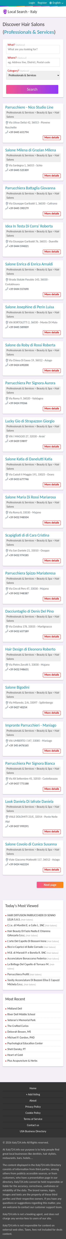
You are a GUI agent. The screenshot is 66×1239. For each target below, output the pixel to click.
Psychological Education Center (25, 1043)
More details (51, 137)
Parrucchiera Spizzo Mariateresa (30, 573)
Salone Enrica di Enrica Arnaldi (29, 264)
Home (33, 1088)
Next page (50, 885)
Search (32, 89)
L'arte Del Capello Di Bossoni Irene (33, 941)
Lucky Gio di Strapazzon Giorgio (29, 421)
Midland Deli (14, 1008)
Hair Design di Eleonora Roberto (30, 649)
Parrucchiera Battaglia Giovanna (30, 188)
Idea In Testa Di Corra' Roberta (29, 226)
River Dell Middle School (21, 1014)
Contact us (33, 1125)
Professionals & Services (29, 32)
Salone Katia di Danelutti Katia (28, 459)
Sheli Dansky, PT (16, 1049)
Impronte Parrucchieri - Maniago (30, 725)
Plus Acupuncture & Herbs (22, 1060)
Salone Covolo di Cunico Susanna (31, 844)
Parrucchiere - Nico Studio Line (29, 107)
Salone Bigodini (17, 687)
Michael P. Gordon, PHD (20, 1037)
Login (32, 2)
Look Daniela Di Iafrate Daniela (29, 801)
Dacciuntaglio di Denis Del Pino (29, 611)
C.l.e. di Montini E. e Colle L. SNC (32, 925)
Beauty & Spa (44, 112)
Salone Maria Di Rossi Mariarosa (30, 497)
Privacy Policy (33, 1106)
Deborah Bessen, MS (19, 1031)
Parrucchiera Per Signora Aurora (30, 383)
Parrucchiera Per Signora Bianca (30, 763)
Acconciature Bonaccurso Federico (33, 958)
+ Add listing (33, 1094)
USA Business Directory (33, 1131)
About (33, 1100)
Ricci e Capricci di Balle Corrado (31, 947)
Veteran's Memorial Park (21, 1020)
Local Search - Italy (22, 11)
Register (42, 2)
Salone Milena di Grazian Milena (30, 150)
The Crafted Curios (18, 1026)
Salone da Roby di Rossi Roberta (30, 345)
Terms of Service (33, 1119)
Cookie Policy (33, 1112)
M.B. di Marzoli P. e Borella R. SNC (32, 952)
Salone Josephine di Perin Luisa (29, 307)
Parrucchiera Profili (24, 974)
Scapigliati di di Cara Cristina (27, 535)
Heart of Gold (15, 1055)
